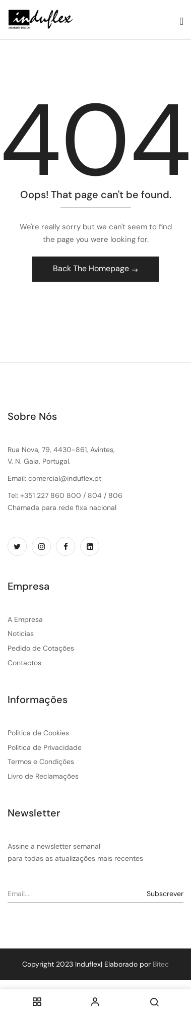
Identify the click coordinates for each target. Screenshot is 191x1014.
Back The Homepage (92, 268)
